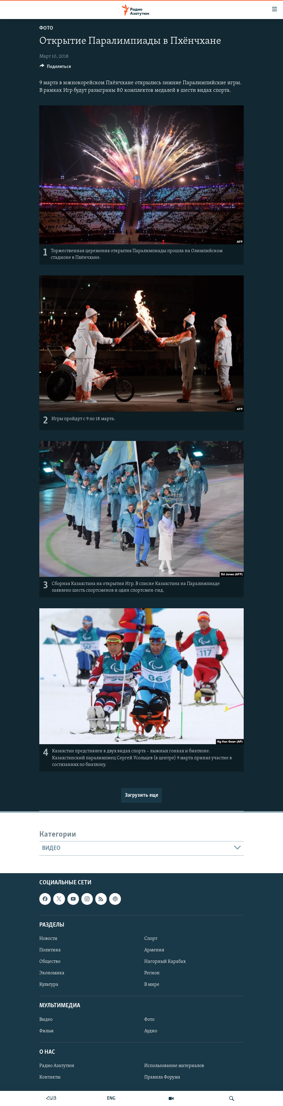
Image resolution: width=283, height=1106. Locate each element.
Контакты (49, 1077)
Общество (49, 961)
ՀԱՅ (51, 1098)
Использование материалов (174, 1065)
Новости (48, 938)
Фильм (46, 1031)
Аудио (150, 1031)
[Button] (55, 68)
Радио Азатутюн (56, 1065)
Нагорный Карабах (165, 961)
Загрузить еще (141, 795)
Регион (152, 973)
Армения (154, 950)
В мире (151, 984)
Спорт (150, 938)
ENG (111, 1098)
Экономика (51, 973)
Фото (46, 28)
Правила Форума (162, 1077)
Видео (46, 1019)
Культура (48, 984)
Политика (50, 950)
